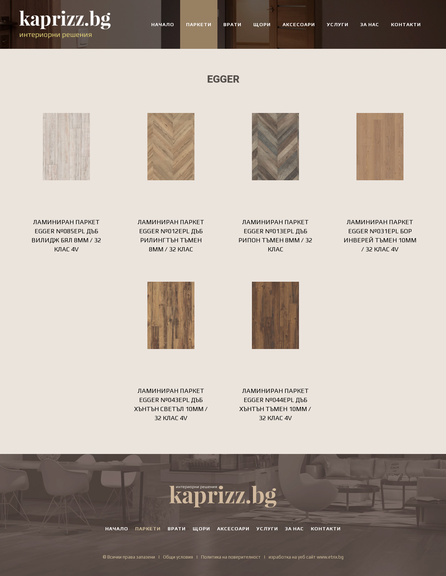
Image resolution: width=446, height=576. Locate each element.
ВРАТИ (232, 24)
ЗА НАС (369, 24)
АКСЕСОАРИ (299, 24)
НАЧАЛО (162, 24)
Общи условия (178, 557)
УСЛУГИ (337, 24)
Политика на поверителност (231, 557)
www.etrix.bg (330, 557)
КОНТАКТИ (406, 24)
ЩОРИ (262, 24)
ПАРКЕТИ (199, 24)
